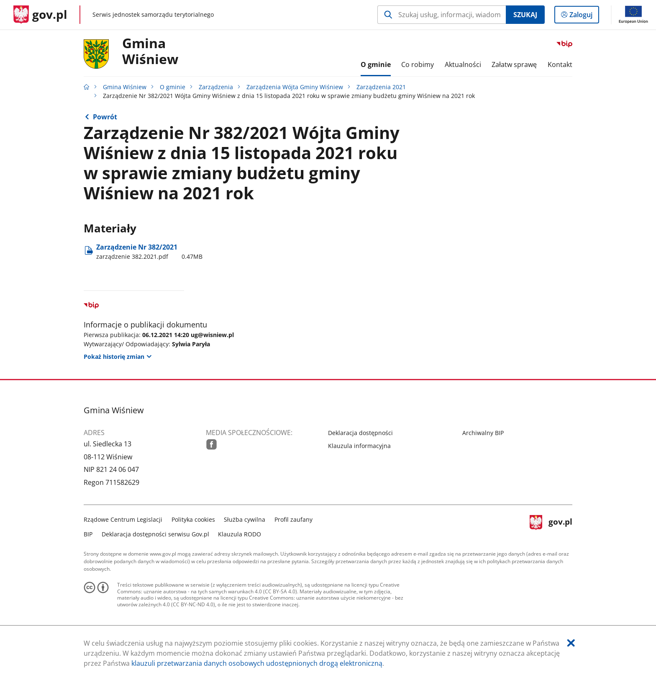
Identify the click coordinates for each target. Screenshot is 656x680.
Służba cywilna (244, 519)
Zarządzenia (216, 87)
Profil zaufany (293, 519)
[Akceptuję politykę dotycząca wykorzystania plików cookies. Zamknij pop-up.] (571, 643)
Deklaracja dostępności (360, 433)
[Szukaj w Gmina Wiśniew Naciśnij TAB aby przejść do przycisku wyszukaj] (441, 14)
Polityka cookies (193, 519)
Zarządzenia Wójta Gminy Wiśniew (294, 87)
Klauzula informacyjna (359, 446)
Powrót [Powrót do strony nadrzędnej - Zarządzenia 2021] (105, 116)
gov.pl (551, 525)
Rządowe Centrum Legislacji (123, 519)
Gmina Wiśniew (124, 87)
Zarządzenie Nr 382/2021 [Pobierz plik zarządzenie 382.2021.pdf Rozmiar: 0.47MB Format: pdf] (149, 251)
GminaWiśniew (150, 51)
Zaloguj (583, 16)
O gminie (172, 87)
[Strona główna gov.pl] (40, 14)
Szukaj (525, 14)
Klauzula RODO (239, 534)
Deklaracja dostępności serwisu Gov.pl (155, 534)
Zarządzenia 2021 (381, 87)
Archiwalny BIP (483, 433)
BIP (88, 534)
